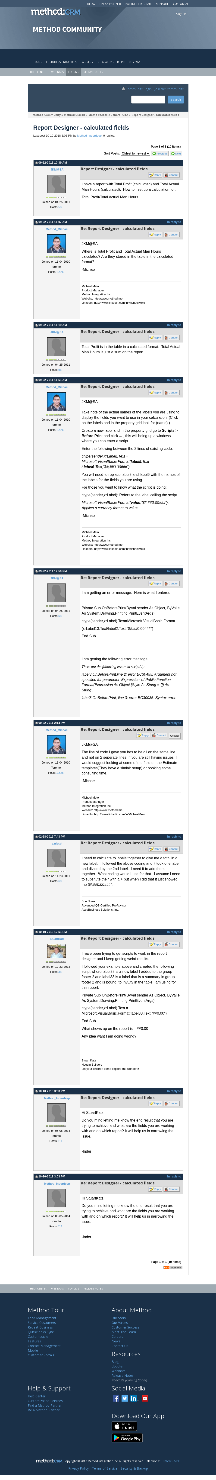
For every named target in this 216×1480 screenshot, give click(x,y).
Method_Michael (57, 229)
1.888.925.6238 (170, 1461)
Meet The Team (124, 1332)
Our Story (119, 1318)
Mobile (33, 1350)
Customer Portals (41, 1355)
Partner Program (138, 4)
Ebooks (117, 1366)
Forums (73, 72)
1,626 (60, 272)
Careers (117, 1336)
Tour (38, 62)
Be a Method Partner (43, 1410)
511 (59, 1141)
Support (162, 4)
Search (176, 99)
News (116, 1341)
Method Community (47, 114)
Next (178, 153)
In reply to (174, 222)
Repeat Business (40, 1327)
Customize (180, 4)
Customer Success (125, 1327)
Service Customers (42, 1322)
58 (60, 207)
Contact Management (44, 1346)
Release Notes (93, 72)
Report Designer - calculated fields (155, 114)
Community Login (137, 89)
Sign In (181, 14)
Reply (157, 175)
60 (60, 881)
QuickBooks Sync (41, 1332)
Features (87, 62)
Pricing (120, 62)
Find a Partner (110, 4)
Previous (162, 153)
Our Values (120, 1322)
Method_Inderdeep (89, 135)
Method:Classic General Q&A (108, 114)
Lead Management (42, 1318)
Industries (69, 62)
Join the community (169, 89)
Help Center (38, 72)
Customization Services (45, 1401)
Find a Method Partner (45, 1405)
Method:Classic (74, 114)
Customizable (38, 1336)
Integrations (105, 62)
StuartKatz (57, 939)
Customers (53, 62)
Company (136, 62)
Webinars (57, 72)
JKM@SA (56, 169)
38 (60, 972)
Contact (173, 175)
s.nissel (57, 843)
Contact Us (120, 1346)
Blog (91, 4)
